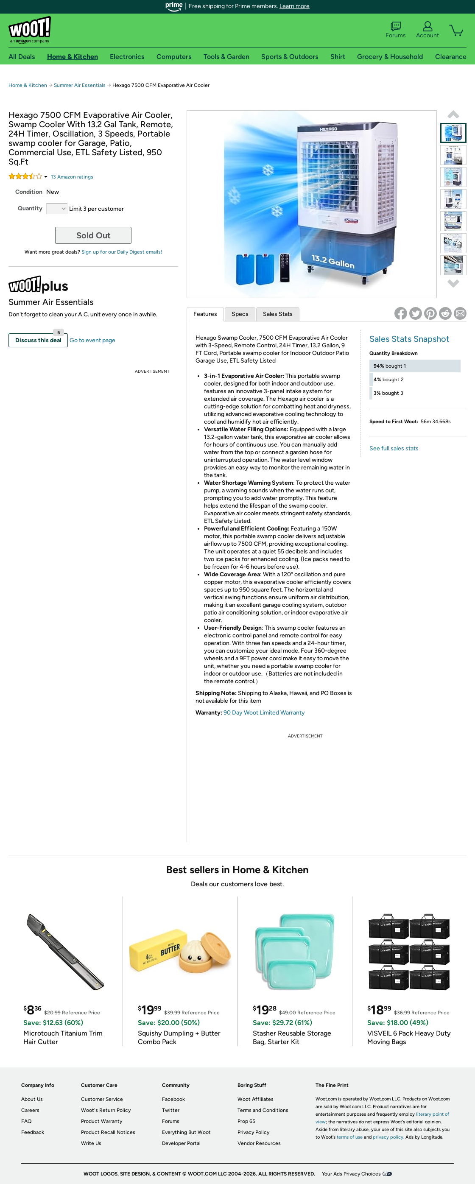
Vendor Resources (259, 1143)
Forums (396, 30)
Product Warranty (101, 1121)
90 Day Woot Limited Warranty (264, 712)
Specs (240, 314)
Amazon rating (72, 177)
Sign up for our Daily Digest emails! (121, 252)
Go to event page (92, 340)
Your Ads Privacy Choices (351, 1174)
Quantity (30, 208)
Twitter (170, 1110)
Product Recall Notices (108, 1132)
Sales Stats (278, 314)
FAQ (26, 1121)
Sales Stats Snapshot (409, 339)
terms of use (350, 1137)
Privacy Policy (253, 1132)
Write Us (91, 1143)
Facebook (173, 1099)
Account (427, 30)
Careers (30, 1110)
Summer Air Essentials (80, 85)
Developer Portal (181, 1143)
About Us (32, 1099)
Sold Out (93, 235)
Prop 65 (246, 1121)
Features (205, 314)
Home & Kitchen (27, 85)
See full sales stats (394, 448)
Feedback (32, 1132)
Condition (28, 191)
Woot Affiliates (256, 1099)
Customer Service (102, 1099)
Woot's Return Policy (106, 1110)
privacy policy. (388, 1137)
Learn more (294, 6)
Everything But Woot (186, 1132)
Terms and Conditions (263, 1110)
